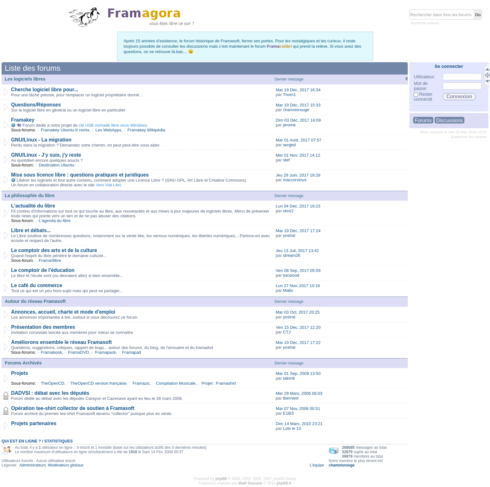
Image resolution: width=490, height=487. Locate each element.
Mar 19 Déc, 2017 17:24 (298, 230)
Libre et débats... (31, 230)
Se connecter (449, 66)
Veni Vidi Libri (108, 185)
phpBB (221, 479)
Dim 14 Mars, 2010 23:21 (299, 423)
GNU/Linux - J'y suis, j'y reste (46, 155)
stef (286, 160)
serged (289, 144)
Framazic (141, 383)
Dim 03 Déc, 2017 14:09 (298, 120)
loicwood (291, 275)
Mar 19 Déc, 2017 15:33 (298, 105)
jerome (289, 125)
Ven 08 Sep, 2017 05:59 (298, 270)
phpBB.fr (284, 483)
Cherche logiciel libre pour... (44, 89)
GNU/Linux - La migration (41, 139)
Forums (423, 120)
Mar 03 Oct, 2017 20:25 (298, 312)
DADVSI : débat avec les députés (50, 393)
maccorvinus (294, 179)
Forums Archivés (23, 362)
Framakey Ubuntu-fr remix (65, 130)
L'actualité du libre (33, 205)
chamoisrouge (296, 109)
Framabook (51, 352)
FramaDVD (78, 352)
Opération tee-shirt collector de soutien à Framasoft (72, 408)
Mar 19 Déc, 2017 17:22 (298, 342)
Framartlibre (50, 260)
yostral (289, 235)
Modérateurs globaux (66, 465)
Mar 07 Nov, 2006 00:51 (298, 408)
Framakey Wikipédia (146, 130)
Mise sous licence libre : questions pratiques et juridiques (80, 174)
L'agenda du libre (55, 220)
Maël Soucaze (250, 483)
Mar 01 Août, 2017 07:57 (298, 140)
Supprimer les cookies (469, 137)
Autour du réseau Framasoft (35, 301)
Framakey (22, 120)
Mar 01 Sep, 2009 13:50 (298, 373)
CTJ (286, 332)
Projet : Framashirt (219, 383)
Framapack (105, 352)
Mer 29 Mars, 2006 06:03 (299, 393)
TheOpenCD (52, 383)
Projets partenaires (33, 423)
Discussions (449, 120)
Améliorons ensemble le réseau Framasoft (61, 342)
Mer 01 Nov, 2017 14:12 (298, 155)
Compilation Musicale (175, 383)
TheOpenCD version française (98, 383)
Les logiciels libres (25, 78)
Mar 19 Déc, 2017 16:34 (298, 89)
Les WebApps (108, 130)
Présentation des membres (43, 327)
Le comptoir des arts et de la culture (54, 250)
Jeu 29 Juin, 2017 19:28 (298, 175)
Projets (19, 373)
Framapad (131, 352)
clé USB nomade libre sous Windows (113, 125)
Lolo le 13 (292, 428)
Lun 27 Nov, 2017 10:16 (298, 285)
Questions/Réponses (36, 104)
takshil (289, 378)
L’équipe (317, 465)
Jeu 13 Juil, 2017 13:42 (297, 250)
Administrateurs (32, 465)
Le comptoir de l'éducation (43, 270)
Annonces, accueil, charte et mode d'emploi (63, 312)
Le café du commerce (36, 285)
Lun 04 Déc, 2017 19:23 (298, 206)
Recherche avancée (425, 23)
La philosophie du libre (30, 195)
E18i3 (288, 413)
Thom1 (289, 94)
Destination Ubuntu (56, 165)
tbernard (290, 398)
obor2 (288, 210)
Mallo (288, 290)
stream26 (291, 255)
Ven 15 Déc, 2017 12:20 (298, 327)
